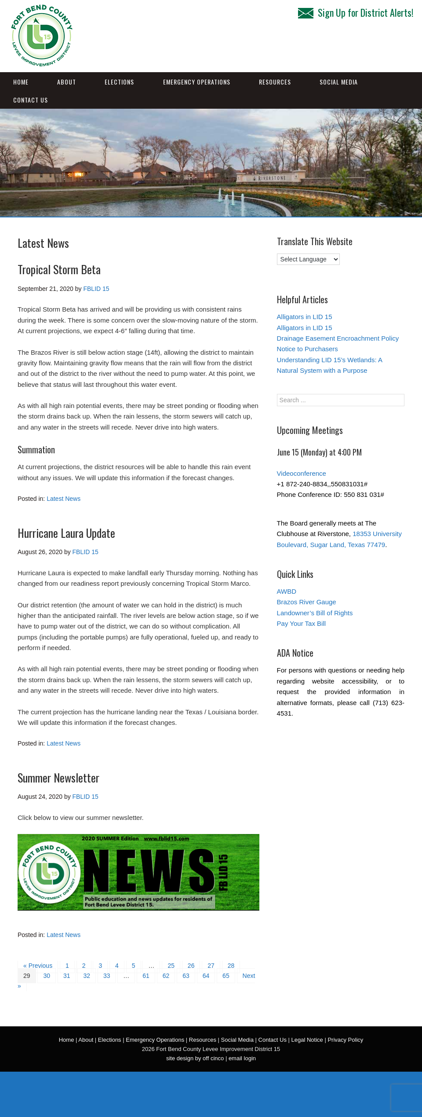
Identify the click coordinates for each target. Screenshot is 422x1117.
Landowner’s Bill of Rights (315, 613)
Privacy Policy (345, 1039)
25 (171, 965)
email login (242, 1058)
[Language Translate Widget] (308, 259)
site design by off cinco (195, 1058)
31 (66, 975)
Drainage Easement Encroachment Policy (338, 338)
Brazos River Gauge (306, 602)
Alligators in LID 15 (304, 316)
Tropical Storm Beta (59, 269)
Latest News (63, 498)
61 (145, 975)
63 (185, 975)
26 (191, 965)
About (66, 81)
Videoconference (301, 473)
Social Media (339, 81)
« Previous (37, 965)
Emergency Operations (196, 81)
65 (225, 975)
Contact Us (30, 99)
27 (211, 965)
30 (46, 975)
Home (21, 81)
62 (166, 975)
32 (86, 975)
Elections (119, 81)
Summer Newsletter (58, 777)
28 (231, 965)
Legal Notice (307, 1039)
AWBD (286, 591)
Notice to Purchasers (307, 349)
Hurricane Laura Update (66, 532)
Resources (275, 81)
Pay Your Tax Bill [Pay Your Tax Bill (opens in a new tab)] (301, 623)
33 (106, 975)
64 (206, 975)
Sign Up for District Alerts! (355, 12)
